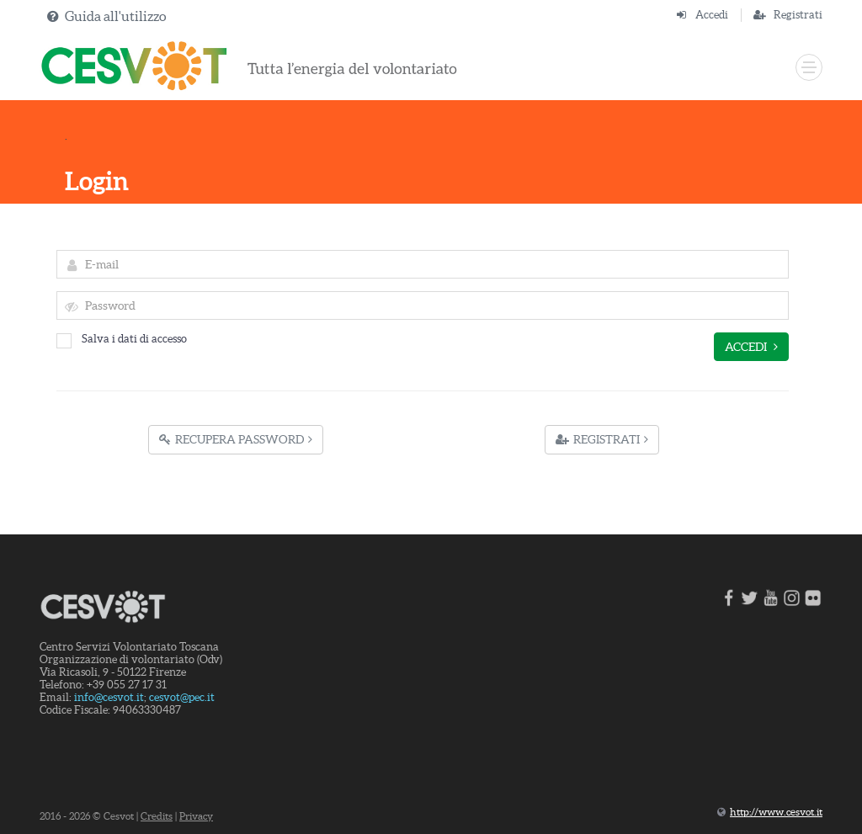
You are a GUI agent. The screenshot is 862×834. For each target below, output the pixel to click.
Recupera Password (235, 439)
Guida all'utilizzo (115, 16)
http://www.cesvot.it (776, 811)
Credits (157, 815)
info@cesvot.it (109, 697)
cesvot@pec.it (182, 697)
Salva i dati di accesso (121, 338)
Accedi (711, 14)
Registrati (798, 14)
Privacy (196, 815)
